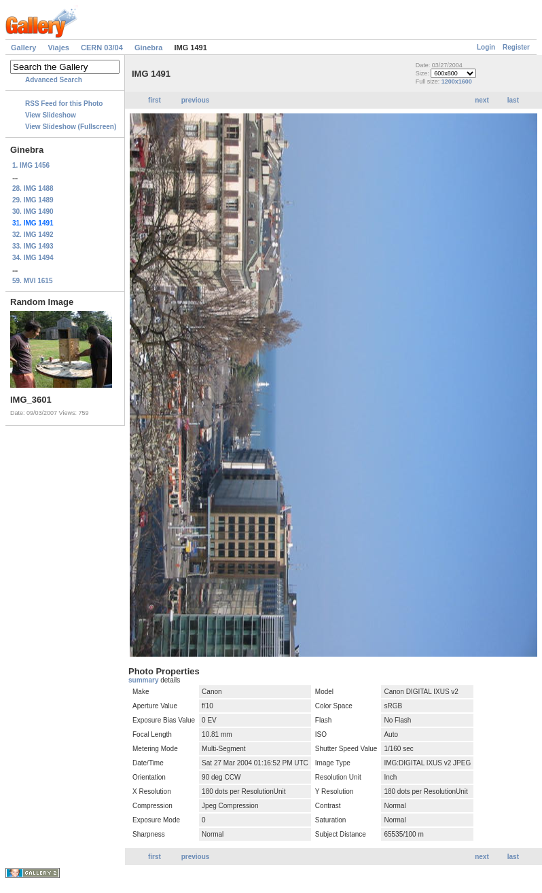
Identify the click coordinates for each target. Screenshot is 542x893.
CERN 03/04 (102, 47)
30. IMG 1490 (33, 211)
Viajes (58, 47)
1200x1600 (456, 81)
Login (486, 47)
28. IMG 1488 (33, 188)
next (482, 100)
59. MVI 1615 (32, 281)
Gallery (23, 47)
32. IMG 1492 (33, 234)
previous (195, 100)
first (154, 100)
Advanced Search (53, 80)
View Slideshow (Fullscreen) (70, 126)
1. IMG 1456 (31, 165)
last (513, 100)
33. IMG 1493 (33, 246)
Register (516, 47)
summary (144, 680)
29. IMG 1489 (33, 200)
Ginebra (148, 47)
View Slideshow (50, 115)
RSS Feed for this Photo (64, 103)
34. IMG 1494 (33, 257)
